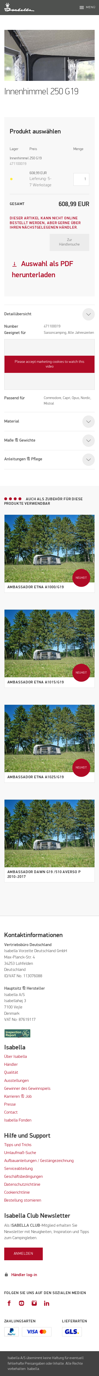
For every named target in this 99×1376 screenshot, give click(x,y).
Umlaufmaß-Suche (20, 1153)
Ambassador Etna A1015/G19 (35, 682)
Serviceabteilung (18, 1169)
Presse (10, 1104)
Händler (11, 1065)
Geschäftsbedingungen (23, 1177)
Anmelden (23, 1253)
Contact (11, 1112)
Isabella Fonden (17, 1120)
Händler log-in (24, 1275)
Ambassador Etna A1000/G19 (35, 587)
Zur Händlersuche (69, 242)
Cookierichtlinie (17, 1192)
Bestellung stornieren (22, 1200)
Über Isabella (15, 1057)
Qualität (11, 1073)
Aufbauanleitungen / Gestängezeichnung (39, 1161)
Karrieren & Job (18, 1097)
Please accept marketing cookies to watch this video (49, 364)
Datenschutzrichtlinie (22, 1185)
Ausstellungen (16, 1081)
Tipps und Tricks (17, 1145)
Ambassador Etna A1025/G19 (35, 777)
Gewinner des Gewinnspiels (27, 1089)
